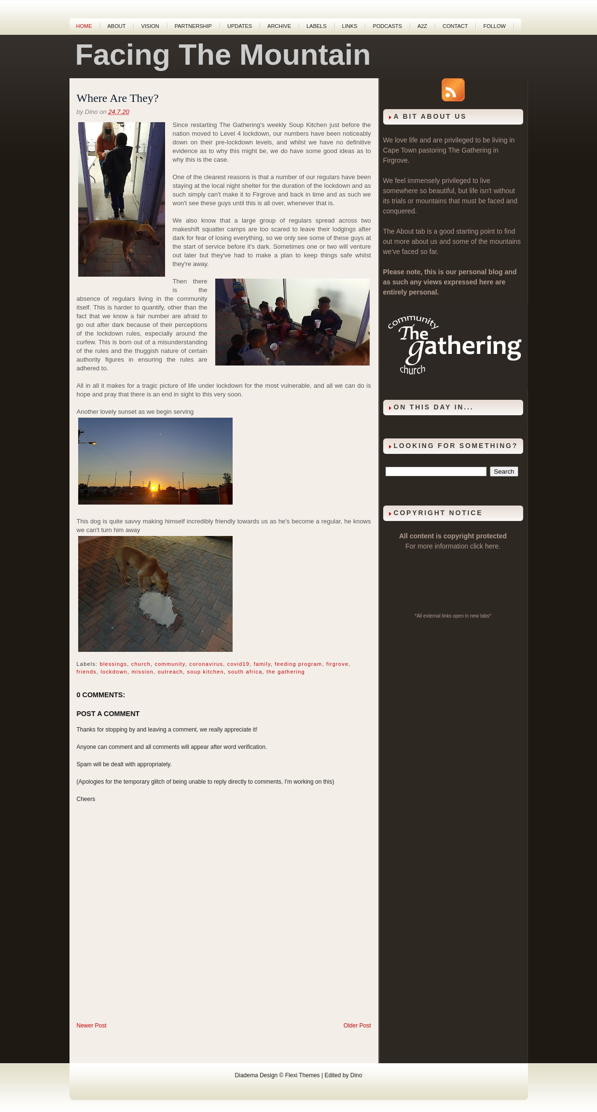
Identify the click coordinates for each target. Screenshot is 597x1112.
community (170, 664)
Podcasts (387, 26)
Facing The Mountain (223, 54)
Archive (279, 26)
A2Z (422, 26)
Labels (316, 26)
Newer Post (92, 1025)
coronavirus (206, 664)
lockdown (113, 672)
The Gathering (469, 150)
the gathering (285, 672)
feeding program (298, 664)
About (117, 26)
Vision (150, 26)
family (262, 664)
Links (350, 26)
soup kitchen (205, 672)
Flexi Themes (302, 1075)
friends (87, 672)
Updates (239, 26)
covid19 (238, 664)
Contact (455, 26)
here (492, 546)
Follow (494, 26)
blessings (113, 664)
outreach (170, 672)
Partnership (193, 26)
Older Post (357, 1025)
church (141, 664)
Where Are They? (118, 98)
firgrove (337, 664)
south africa (245, 672)
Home (84, 26)
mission (142, 672)
